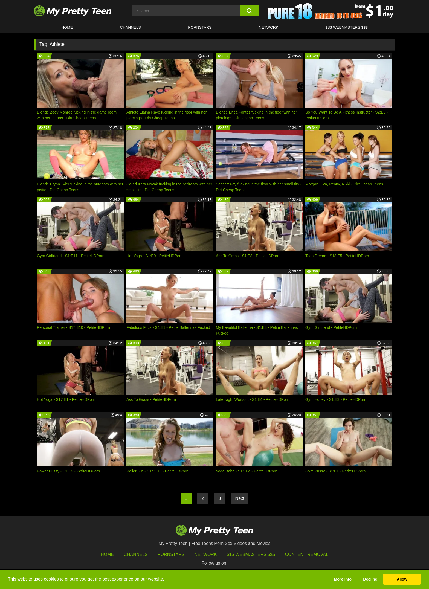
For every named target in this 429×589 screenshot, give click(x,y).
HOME (67, 27)
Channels (135, 554)
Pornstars (199, 27)
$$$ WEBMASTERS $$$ (347, 27)
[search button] (249, 10)
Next (239, 498)
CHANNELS (130, 27)
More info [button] (343, 579)
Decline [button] (370, 579)
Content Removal (307, 554)
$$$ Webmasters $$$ (251, 554)
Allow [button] (402, 579)
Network (269, 27)
